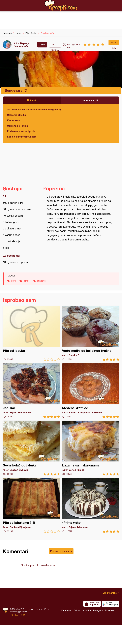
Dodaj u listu (113, 43)
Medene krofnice (90, 390)
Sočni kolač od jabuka (31, 448)
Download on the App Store (92, 604)
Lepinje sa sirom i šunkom (21, 136)
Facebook (66, 610)
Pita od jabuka (31, 333)
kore (13, 280)
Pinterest (109, 610)
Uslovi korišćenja (42, 609)
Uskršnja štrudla (16, 115)
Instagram (98, 610)
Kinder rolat (14, 120)
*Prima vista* (90, 505)
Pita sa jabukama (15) (31, 505)
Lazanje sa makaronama (90, 448)
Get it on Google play (110, 604)
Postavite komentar (61, 551)
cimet (26, 280)
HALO (22, 615)
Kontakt (23, 611)
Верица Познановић (21, 44)
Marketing (14, 611)
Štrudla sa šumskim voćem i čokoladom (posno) (34, 109)
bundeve (41, 280)
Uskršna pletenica (17, 125)
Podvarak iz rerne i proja (21, 131)
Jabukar (31, 390)
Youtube (87, 610)
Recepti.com (61, 5)
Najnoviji (31, 100)
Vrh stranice (110, 592)
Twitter (76, 610)
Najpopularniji (90, 100)
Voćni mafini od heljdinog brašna (90, 333)
